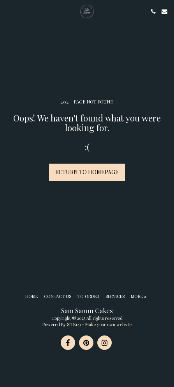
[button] (8, 11)
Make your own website (108, 324)
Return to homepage (87, 172)
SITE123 (74, 324)
